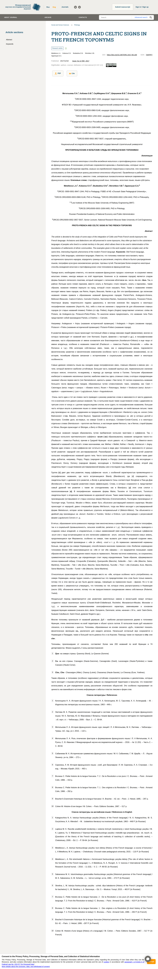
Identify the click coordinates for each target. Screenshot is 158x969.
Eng (54, 7)
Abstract (9, 40)
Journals (64, 7)
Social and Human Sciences (60, 25)
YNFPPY (149, 55)
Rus (48, 7)
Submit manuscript (122, 7)
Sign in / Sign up (142, 7)
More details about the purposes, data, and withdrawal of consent (26, 966)
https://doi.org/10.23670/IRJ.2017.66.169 (122, 55)
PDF (57, 73)
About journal (10, 17)
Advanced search (141, 17)
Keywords (9, 44)
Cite (70, 73)
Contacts (83, 17)
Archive (48, 17)
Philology (77, 25)
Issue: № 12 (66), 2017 (80, 61)
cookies (106, 962)
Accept (151, 962)
